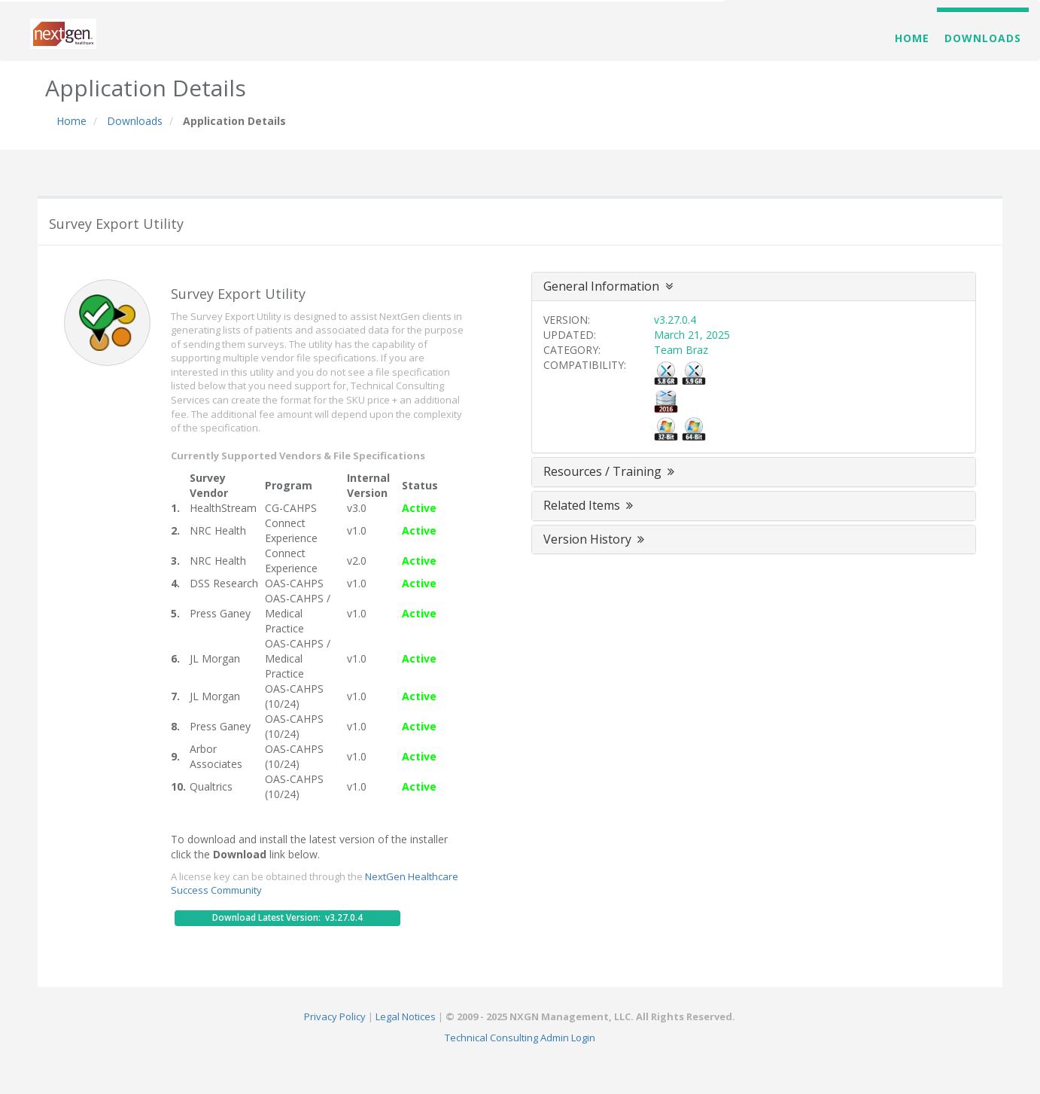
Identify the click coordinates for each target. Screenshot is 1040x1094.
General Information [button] (608, 286)
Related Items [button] (589, 505)
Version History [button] (595, 539)
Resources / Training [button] (610, 471)
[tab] (753, 287)
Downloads (982, 38)
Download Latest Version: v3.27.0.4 (287, 917)
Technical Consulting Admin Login (520, 1037)
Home (912, 38)
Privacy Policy (335, 1016)
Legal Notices (406, 1016)
